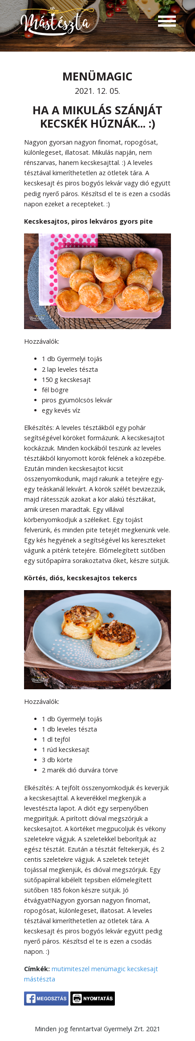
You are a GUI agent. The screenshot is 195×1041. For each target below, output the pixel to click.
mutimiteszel (70, 969)
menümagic (108, 969)
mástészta (39, 979)
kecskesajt (142, 969)
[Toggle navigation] (167, 22)
